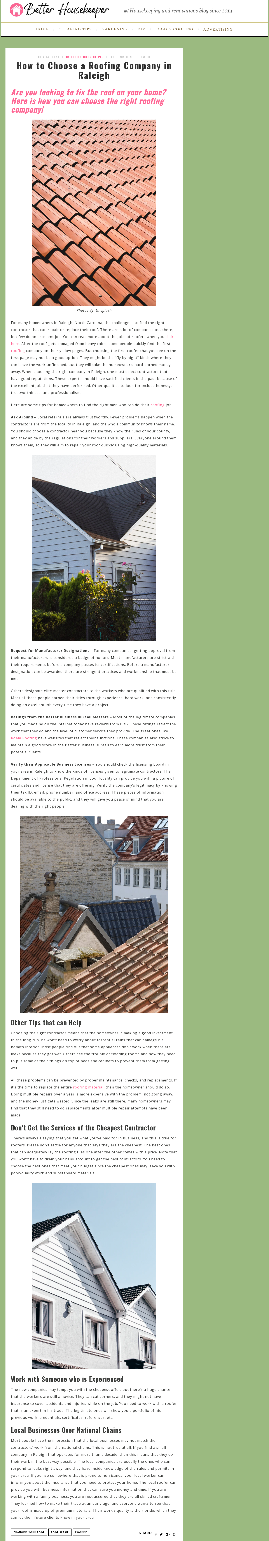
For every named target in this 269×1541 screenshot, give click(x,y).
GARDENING (115, 29)
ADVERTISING (218, 29)
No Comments (121, 57)
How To (144, 57)
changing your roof (29, 1532)
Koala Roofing (24, 738)
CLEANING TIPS (75, 29)
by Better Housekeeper (85, 57)
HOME (42, 29)
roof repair (60, 1532)
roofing (18, 350)
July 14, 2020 (48, 57)
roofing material (88, 1087)
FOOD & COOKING (174, 29)
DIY (141, 29)
